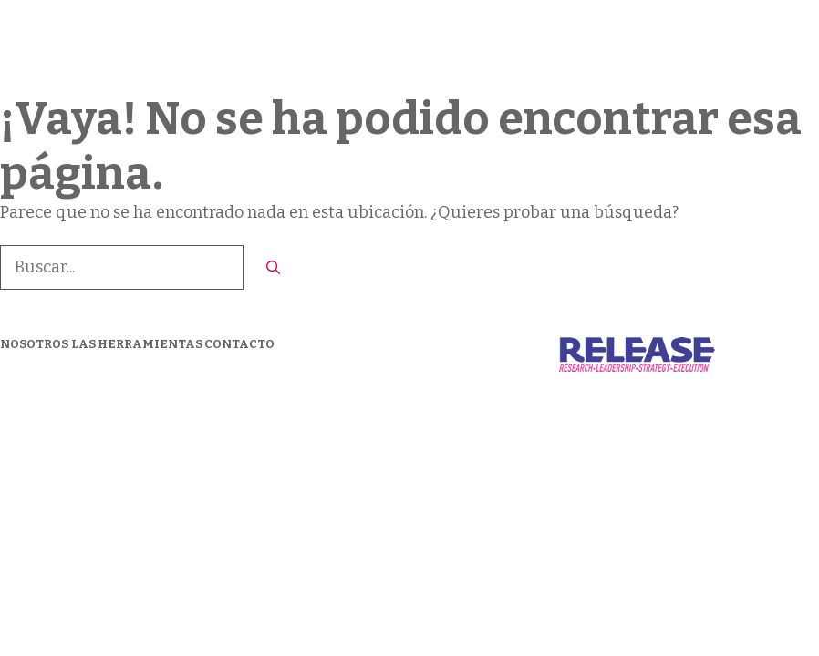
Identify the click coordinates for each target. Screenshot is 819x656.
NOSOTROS (34, 344)
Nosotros (451, 45)
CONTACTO (726, 45)
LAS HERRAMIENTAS (585, 45)
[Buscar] (273, 268)
